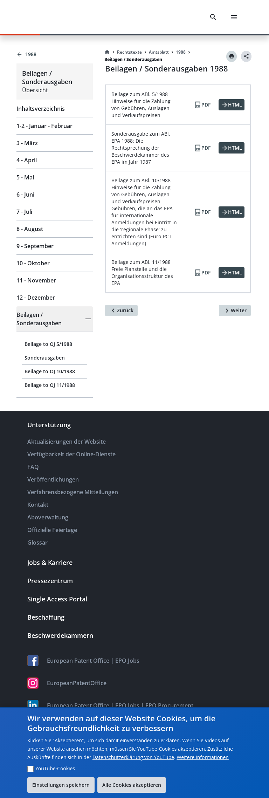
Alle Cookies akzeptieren (131, 785)
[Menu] (234, 17)
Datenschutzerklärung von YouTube (133, 757)
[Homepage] (107, 52)
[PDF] (202, 104)
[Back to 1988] (54, 54)
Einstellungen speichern (61, 785)
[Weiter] (235, 310)
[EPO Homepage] (44, 17)
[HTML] (231, 104)
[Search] (213, 17)
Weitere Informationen (202, 757)
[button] (54, 319)
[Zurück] (121, 310)
